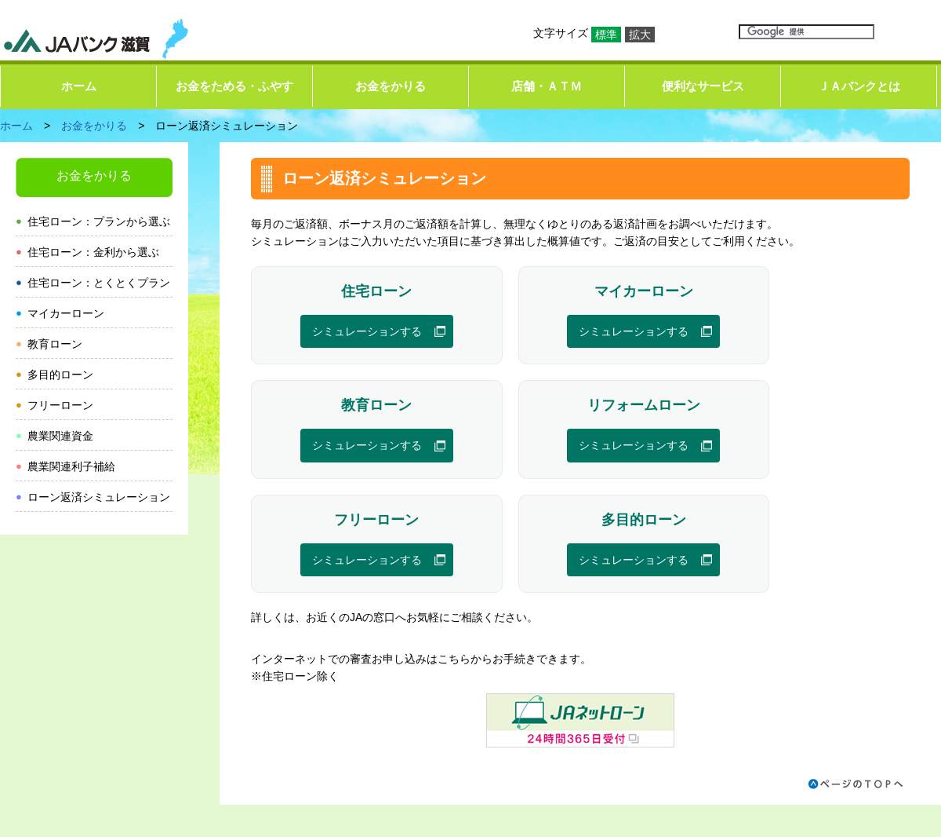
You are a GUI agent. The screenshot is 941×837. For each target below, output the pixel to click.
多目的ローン (60, 374)
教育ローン (54, 344)
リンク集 (496, 732)
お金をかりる (390, 86)
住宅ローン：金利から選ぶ (93, 252)
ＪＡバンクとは (859, 86)
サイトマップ (422, 732)
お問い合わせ (884, 732)
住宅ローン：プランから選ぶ (98, 221)
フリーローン (60, 405)
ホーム (78, 86)
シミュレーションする (343, 332)
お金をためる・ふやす (234, 86)
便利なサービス (703, 86)
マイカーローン (65, 313)
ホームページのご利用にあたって (620, 732)
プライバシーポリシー (777, 732)
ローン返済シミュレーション (98, 497)
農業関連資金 (60, 435)
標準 (606, 34)
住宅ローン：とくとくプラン (98, 282)
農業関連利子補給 (71, 466)
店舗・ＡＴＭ (546, 86)
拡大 (640, 34)
